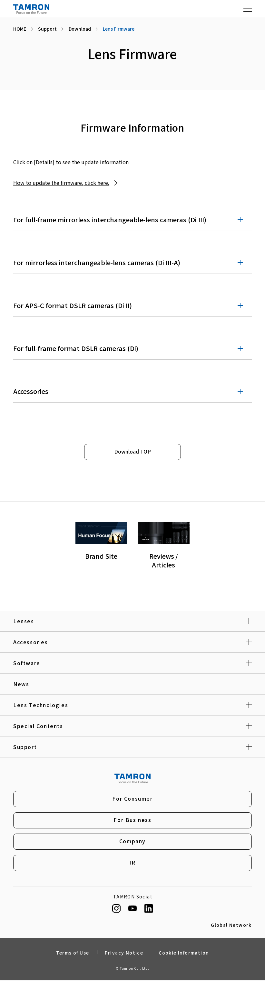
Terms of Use (72, 953)
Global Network (231, 925)
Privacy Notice (124, 953)
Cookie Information (184, 953)
